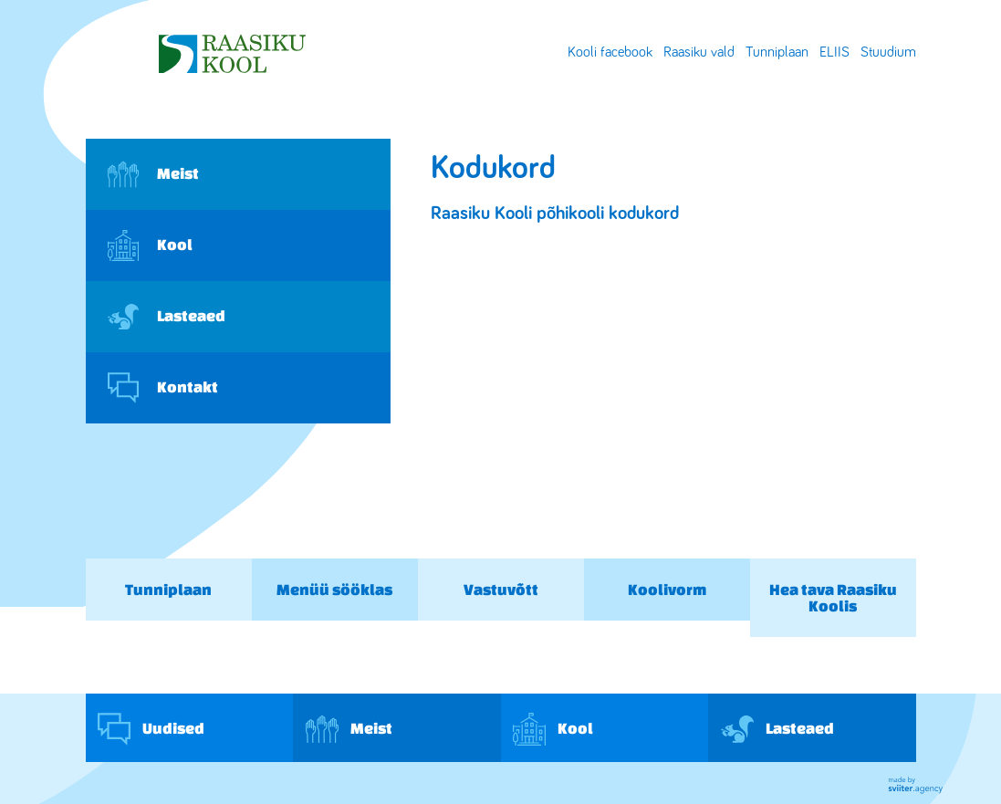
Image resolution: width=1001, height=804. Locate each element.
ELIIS (834, 52)
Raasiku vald (699, 52)
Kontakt (163, 387)
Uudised (151, 729)
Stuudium (888, 52)
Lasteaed (166, 316)
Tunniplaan (777, 52)
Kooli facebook (610, 52)
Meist (153, 174)
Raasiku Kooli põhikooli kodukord (555, 213)
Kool (150, 245)
